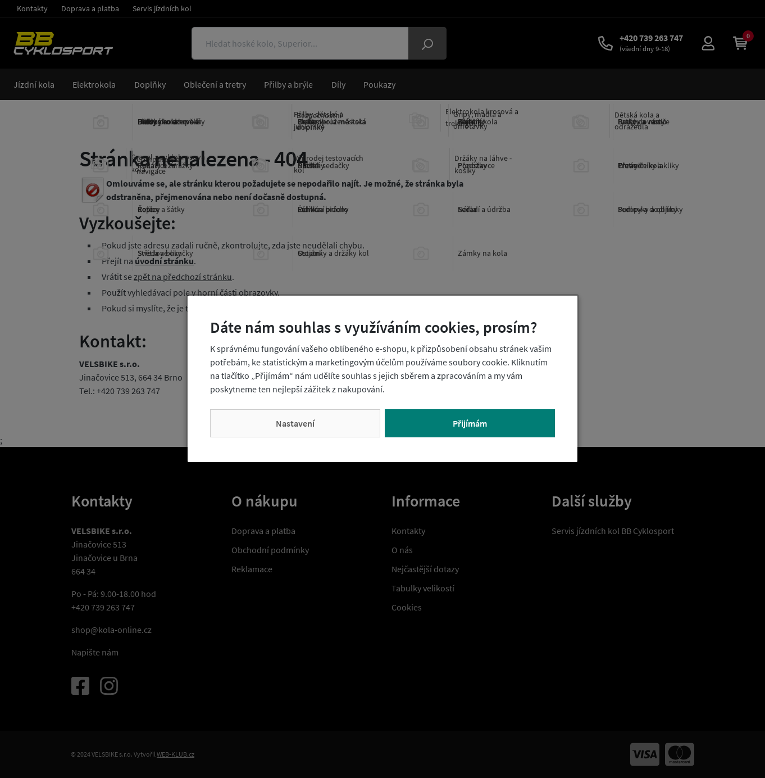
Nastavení (295, 423)
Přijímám (470, 423)
